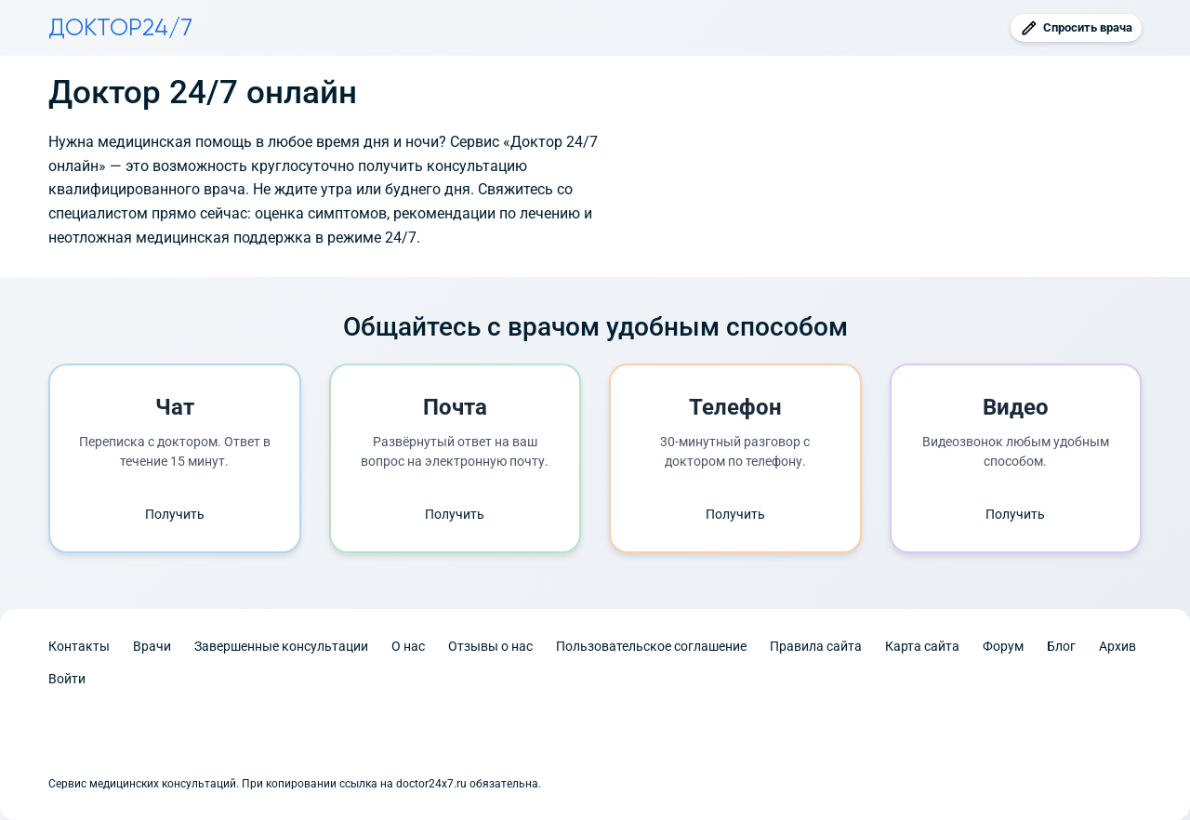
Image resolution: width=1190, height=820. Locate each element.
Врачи (152, 646)
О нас (408, 646)
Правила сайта (816, 646)
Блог (1061, 646)
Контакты (79, 646)
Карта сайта (922, 646)
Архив (1117, 646)
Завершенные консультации (281, 646)
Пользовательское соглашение (651, 646)
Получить (175, 514)
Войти (67, 678)
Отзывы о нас (490, 646)
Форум (1003, 646)
